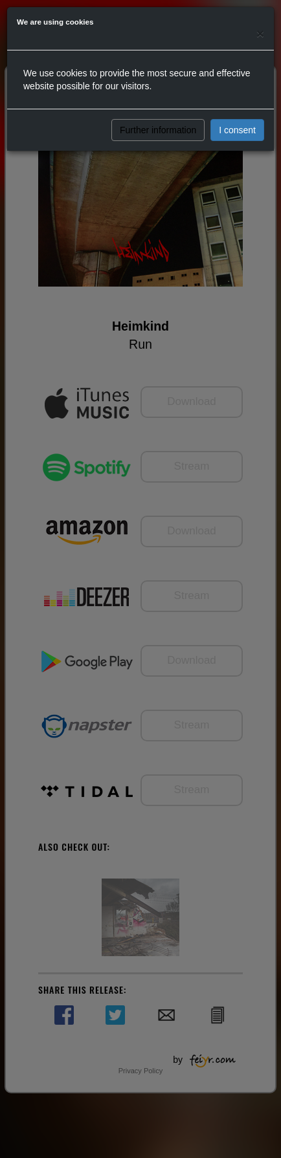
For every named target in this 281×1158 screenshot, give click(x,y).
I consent (237, 130)
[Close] (260, 33)
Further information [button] (158, 130)
